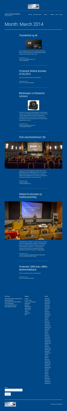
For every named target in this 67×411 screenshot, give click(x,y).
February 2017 (47, 322)
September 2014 (48, 352)
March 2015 (47, 346)
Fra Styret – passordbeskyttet (30, 301)
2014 (22, 256)
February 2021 (47, 303)
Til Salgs (26, 311)
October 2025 (47, 300)
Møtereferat (37, 254)
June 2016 (47, 330)
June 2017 (47, 317)
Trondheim (34, 256)
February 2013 (47, 378)
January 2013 (47, 380)
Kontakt (60, 14)
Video (26, 314)
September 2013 (48, 367)
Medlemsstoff (32, 254)
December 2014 (48, 348)
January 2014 (47, 360)
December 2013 (48, 362)
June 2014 (47, 356)
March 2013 (47, 376)
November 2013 (48, 364)
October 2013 (47, 365)
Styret (56, 14)
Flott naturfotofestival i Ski (32, 137)
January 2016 (47, 338)
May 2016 (46, 332)
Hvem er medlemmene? (9, 303)
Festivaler (26, 182)
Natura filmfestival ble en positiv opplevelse (13, 301)
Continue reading (40, 249)
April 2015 (47, 344)
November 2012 (48, 383)
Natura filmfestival (37, 14)
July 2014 (46, 354)
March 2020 (47, 304)
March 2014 (47, 359)
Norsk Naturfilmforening (12, 14)
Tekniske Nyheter (27, 59)
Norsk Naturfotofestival (26, 183)
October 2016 (47, 328)
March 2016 (47, 335)
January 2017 (47, 324)
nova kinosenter (29, 256)
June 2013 (47, 372)
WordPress (60, 404)
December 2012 (48, 381)
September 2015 (48, 343)
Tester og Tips (32, 59)
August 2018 (47, 308)
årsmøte (25, 256)
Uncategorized (27, 312)
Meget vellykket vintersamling (10, 306)
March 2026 (47, 298)
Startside (30, 14)
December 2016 (48, 325)
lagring (27, 60)
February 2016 (47, 336)
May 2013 (46, 373)
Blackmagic (24, 126)
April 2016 (47, 333)
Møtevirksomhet (42, 254)
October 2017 (47, 312)
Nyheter (45, 14)
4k (22, 60)
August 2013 (47, 368)
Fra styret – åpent (28, 300)
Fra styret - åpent (27, 254)
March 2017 (47, 320)
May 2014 (46, 357)
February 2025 (47, 301)
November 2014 (48, 349)
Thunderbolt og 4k (28, 35)
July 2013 (46, 370)
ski (30, 183)
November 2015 (48, 341)
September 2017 (48, 314)
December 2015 (48, 340)
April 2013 (47, 375)
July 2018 (46, 309)
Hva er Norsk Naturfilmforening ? (11, 304)
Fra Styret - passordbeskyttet (29, 82)
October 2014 (47, 351)
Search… (6, 387)
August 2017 (47, 316)
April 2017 (47, 319)
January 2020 (47, 306)
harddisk (24, 60)
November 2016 (48, 327)
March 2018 (47, 311)
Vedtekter (52, 14)
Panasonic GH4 (28, 126)
